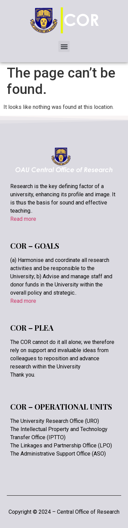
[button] (64, 46)
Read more (23, 219)
